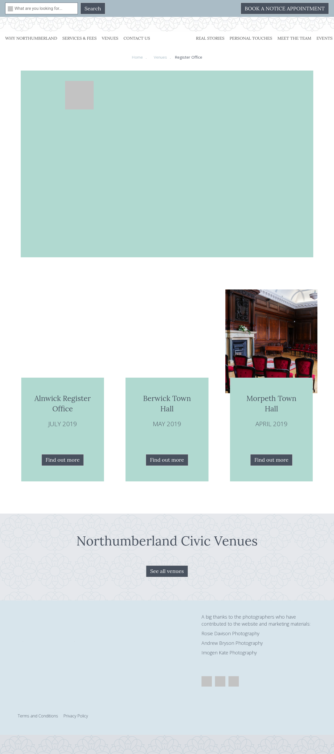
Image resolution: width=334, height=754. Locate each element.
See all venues (167, 571)
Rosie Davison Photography (230, 633)
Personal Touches (250, 38)
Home (137, 57)
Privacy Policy (75, 716)
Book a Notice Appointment (285, 8)
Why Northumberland (31, 38)
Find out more (63, 459)
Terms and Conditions (38, 716)
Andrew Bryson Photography (232, 643)
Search (93, 8)
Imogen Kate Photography (229, 652)
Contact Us (136, 38)
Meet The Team (294, 38)
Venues (110, 38)
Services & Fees (79, 38)
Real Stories (210, 38)
